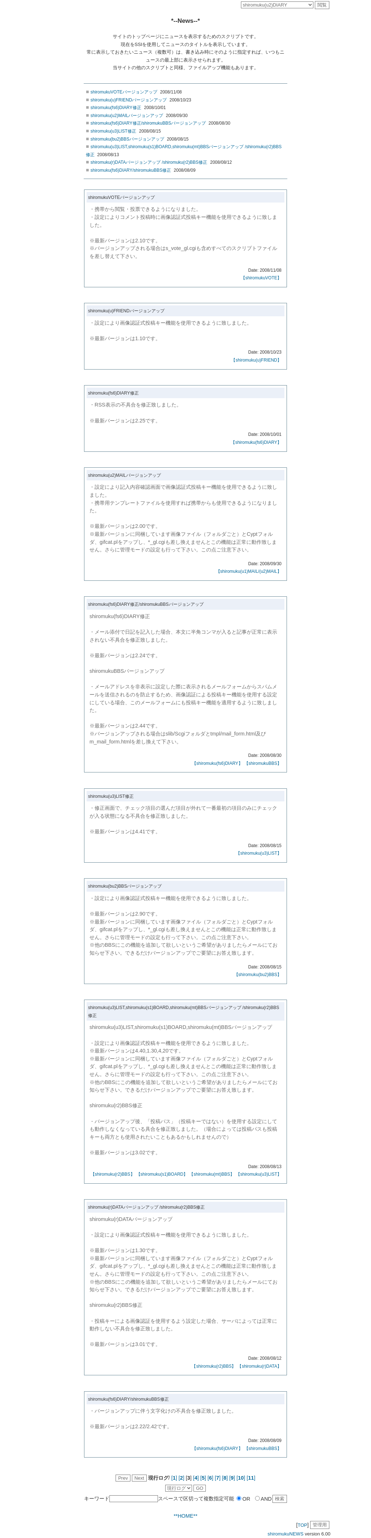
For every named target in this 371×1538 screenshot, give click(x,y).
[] (174, 1478)
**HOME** (185, 1516)
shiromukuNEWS (286, 1534)
